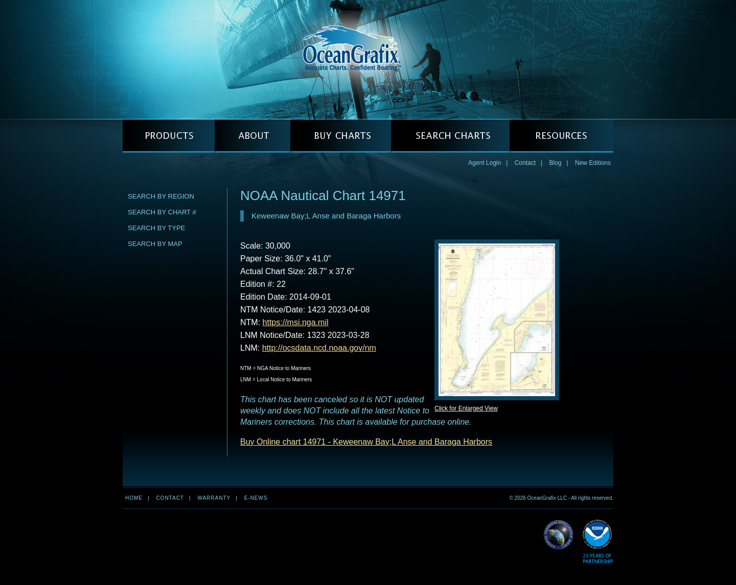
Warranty (214, 498)
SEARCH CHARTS (450, 136)
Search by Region (161, 196)
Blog (555, 162)
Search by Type (156, 228)
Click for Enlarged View (466, 408)
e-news (256, 498)
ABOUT (252, 136)
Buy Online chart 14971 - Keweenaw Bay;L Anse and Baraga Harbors (366, 441)
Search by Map (155, 244)
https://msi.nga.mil (296, 322)
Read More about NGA (558, 535)
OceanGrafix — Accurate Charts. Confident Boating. (368, 59)
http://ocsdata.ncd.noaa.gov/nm (319, 348)
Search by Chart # (162, 212)
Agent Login (484, 162)
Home (134, 498)
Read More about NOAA (597, 542)
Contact (525, 162)
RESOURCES (561, 136)
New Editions (593, 162)
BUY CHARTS (340, 136)
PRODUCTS (169, 136)
